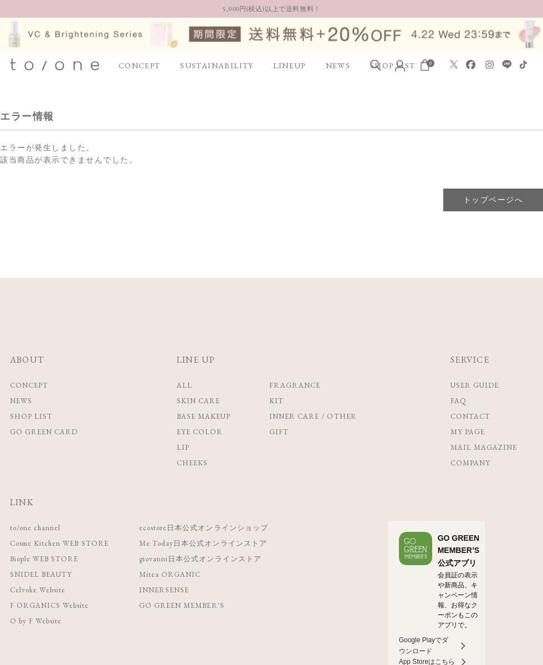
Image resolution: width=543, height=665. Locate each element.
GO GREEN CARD (44, 431)
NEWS (338, 65)
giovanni (199, 559)
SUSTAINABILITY (217, 65)
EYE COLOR (200, 431)
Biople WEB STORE (44, 559)
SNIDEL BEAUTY (40, 574)
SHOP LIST (31, 416)
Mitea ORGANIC (169, 574)
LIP (183, 447)
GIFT (279, 431)
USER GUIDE (474, 385)
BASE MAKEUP (203, 416)
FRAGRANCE (294, 385)
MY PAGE (467, 431)
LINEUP (289, 65)
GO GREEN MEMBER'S (181, 605)
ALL (184, 385)
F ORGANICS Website (49, 605)
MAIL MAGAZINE (484, 447)
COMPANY (470, 463)
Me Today (202, 543)
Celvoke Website (37, 590)
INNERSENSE (163, 590)
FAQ (458, 400)
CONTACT (470, 416)
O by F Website (36, 621)
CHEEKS (192, 463)
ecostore (203, 527)
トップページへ (493, 200)
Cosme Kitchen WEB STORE (59, 543)
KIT (276, 400)
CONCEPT (140, 65)
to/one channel (35, 527)
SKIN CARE (198, 400)
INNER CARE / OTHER (313, 416)
